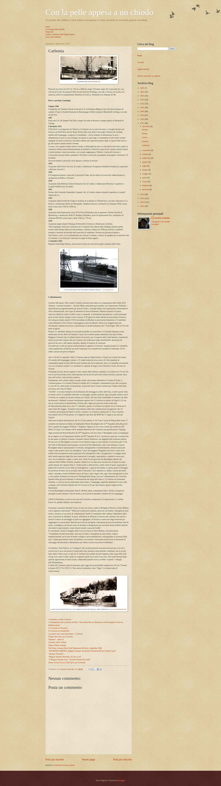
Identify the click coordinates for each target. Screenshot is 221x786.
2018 (142, 119)
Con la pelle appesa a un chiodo (99, 12)
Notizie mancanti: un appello (148, 76)
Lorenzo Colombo (162, 218)
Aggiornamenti (143, 69)
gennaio (145, 189)
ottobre (145, 154)
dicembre (146, 126)
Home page (88, 759)
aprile (144, 178)
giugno (145, 170)
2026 (142, 88)
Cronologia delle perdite (55, 29)
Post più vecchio (122, 759)
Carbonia (145, 145)
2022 (142, 104)
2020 (142, 111)
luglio (144, 166)
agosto (145, 162)
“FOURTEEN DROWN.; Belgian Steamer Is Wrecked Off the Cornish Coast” (82, 651)
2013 (142, 206)
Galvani (145, 141)
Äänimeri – (56, 639)
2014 (142, 202)
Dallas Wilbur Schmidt (57, 645)
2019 (142, 115)
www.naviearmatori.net (119, 609)
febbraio (146, 185)
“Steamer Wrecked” (56, 654)
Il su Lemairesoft (58, 631)
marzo (145, 181)
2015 (142, 198)
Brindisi (145, 130)
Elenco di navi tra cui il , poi (66, 663)
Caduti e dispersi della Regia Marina (60, 34)
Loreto (144, 137)
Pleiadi (145, 134)
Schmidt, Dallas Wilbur (57, 642)
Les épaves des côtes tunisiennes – (65, 634)
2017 (142, 123)
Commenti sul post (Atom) (64, 765)
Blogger (122, 780)
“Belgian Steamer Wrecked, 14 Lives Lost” (65, 657)
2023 (142, 100)
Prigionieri (49, 32)
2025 (142, 92)
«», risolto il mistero (59, 619)
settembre (146, 158)
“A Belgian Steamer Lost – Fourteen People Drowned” (69, 660)
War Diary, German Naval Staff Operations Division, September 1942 (75, 648)
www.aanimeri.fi (107, 290)
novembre (146, 150)
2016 (142, 194)
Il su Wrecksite (58, 628)
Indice (47, 27)
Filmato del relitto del (60, 637)
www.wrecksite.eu (93, 81)
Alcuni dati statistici (53, 37)
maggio (145, 174)
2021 (142, 107)
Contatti (140, 62)
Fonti (139, 56)
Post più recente (54, 759)
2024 (142, 96)
